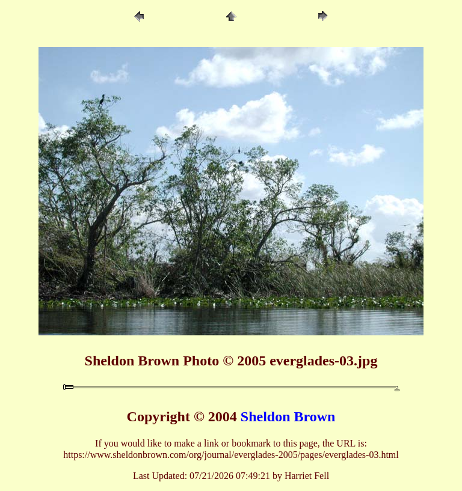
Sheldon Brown (288, 416)
